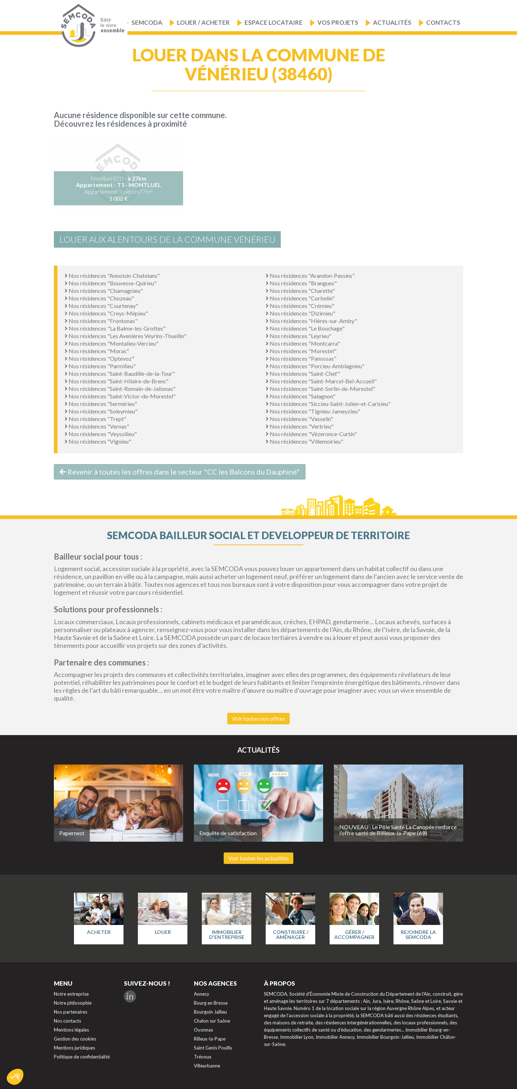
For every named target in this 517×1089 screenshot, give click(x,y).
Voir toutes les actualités (258, 858)
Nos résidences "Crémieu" (300, 305)
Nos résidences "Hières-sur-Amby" (311, 320)
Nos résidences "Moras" (97, 350)
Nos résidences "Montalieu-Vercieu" (111, 343)
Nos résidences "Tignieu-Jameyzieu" (313, 411)
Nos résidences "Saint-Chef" (303, 373)
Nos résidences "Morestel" (301, 350)
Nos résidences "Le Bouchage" (305, 328)
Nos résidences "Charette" (300, 290)
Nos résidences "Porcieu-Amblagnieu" (315, 366)
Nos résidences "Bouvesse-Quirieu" (111, 283)
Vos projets (337, 22)
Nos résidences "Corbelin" (300, 298)
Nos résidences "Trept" (95, 418)
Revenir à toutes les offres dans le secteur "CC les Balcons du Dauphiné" (180, 471)
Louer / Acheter (203, 22)
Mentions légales (71, 1030)
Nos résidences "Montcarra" (303, 343)
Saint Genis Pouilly (213, 1048)
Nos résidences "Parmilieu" (100, 366)
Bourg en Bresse (211, 1003)
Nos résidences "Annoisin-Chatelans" (112, 275)
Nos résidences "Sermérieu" (101, 403)
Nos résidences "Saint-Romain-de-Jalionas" (120, 388)
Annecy (201, 994)
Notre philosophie (73, 1003)
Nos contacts (67, 1021)
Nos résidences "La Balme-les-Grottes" (115, 328)
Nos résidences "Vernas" (97, 426)
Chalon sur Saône (212, 1021)
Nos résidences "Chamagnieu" (104, 290)
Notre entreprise (71, 994)
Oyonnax (203, 1030)
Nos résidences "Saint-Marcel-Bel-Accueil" (321, 381)
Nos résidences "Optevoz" (99, 358)
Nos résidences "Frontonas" (101, 320)
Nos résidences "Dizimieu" (300, 313)
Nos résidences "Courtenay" (101, 305)
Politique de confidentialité (82, 1057)
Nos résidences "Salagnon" (300, 396)
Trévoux (202, 1057)
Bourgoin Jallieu (210, 1012)
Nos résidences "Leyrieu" (298, 335)
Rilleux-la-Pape (209, 1039)
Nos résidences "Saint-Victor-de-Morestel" (120, 396)
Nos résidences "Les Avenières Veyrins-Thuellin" (125, 335)
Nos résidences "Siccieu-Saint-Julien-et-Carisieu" (328, 403)
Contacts (443, 22)
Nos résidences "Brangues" (301, 283)
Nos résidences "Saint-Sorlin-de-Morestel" (320, 388)
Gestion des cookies (75, 1039)
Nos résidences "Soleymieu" (101, 411)
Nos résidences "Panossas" (301, 358)
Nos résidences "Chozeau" (99, 298)
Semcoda (146, 22)
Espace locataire (273, 22)
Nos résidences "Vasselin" (299, 418)
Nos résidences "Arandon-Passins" (310, 275)
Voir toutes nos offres (258, 718)
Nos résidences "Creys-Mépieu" (106, 313)
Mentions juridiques (74, 1048)
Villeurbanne (207, 1066)
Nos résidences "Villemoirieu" (304, 441)
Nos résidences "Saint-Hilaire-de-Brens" (116, 381)
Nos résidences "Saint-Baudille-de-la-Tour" (120, 373)
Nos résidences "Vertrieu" (300, 426)
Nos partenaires (70, 1012)
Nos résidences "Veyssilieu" (101, 433)
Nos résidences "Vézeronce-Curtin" (311, 433)
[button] (15, 1076)
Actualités (392, 22)
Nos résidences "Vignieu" (98, 441)
